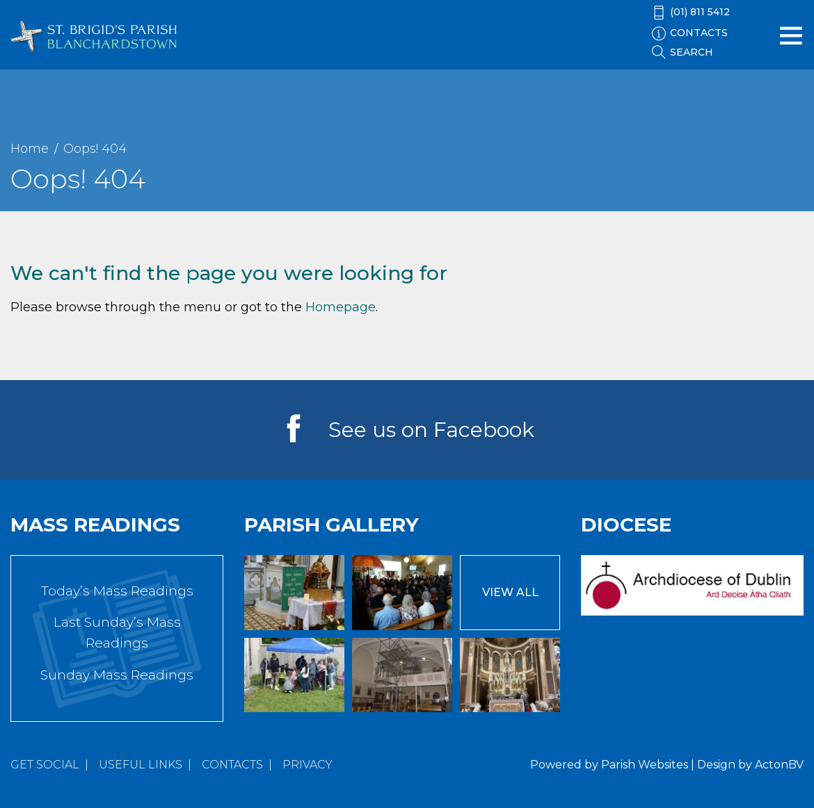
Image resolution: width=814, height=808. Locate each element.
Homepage (340, 307)
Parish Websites (644, 764)
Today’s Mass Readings (117, 591)
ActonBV (779, 764)
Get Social (44, 764)
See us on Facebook (431, 430)
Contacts (232, 764)
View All (510, 592)
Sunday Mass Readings (116, 675)
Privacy (307, 764)
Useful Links (140, 764)
